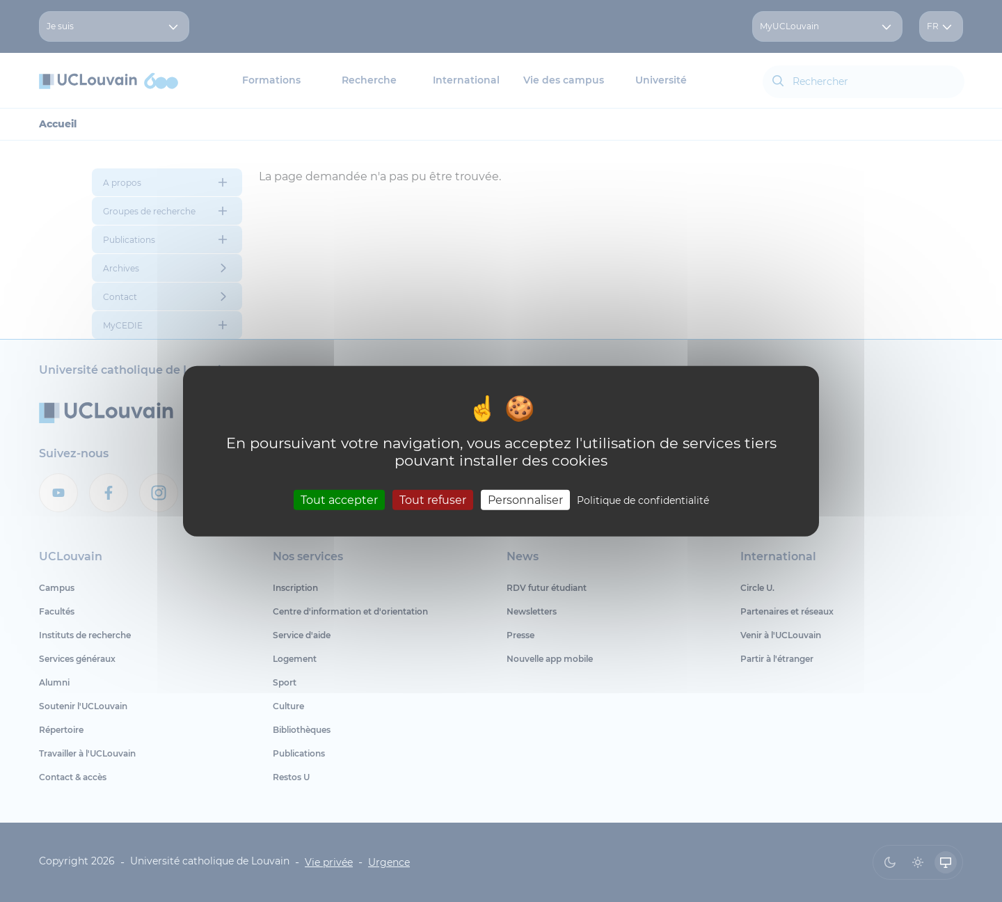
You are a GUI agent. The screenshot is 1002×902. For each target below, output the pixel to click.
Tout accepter (339, 499)
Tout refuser (432, 499)
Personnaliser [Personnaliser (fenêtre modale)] (525, 499)
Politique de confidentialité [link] (643, 499)
